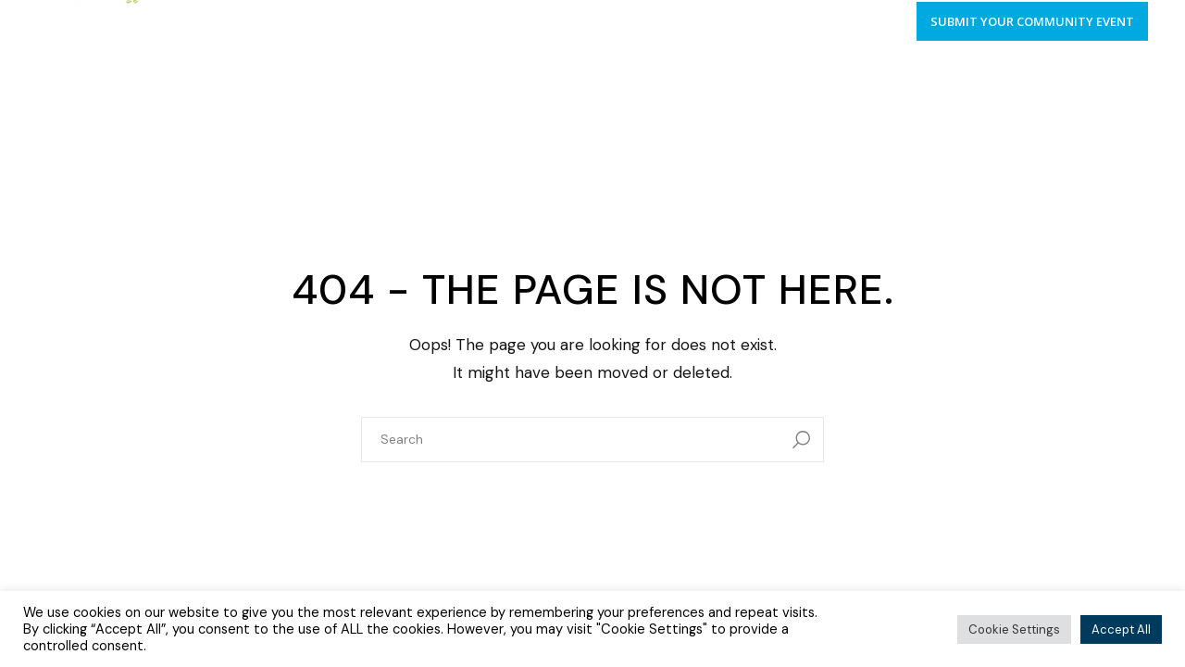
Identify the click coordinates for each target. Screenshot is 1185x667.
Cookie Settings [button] (1014, 629)
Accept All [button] (1121, 629)
